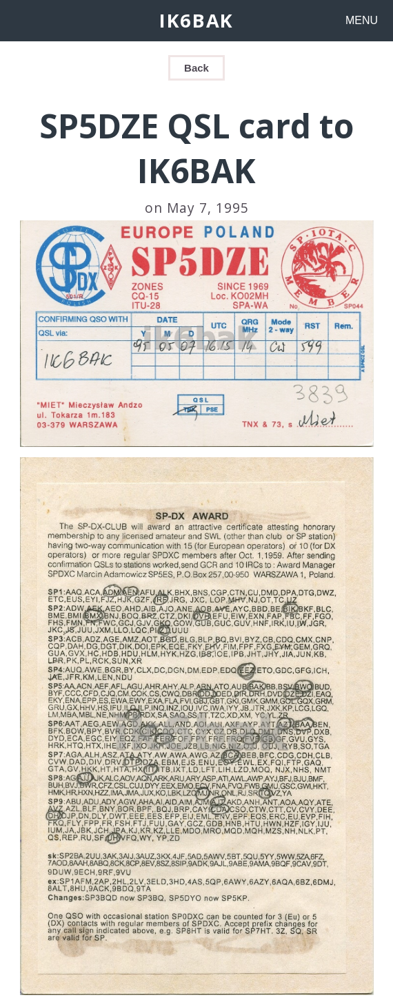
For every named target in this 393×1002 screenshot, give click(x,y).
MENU (361, 20)
